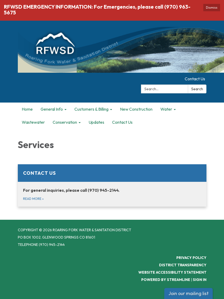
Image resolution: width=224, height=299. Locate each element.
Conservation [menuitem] (65, 122)
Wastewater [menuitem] (33, 122)
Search (197, 89)
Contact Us (195, 78)
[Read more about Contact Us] (112, 185)
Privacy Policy (191, 257)
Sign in (199, 279)
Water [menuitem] (166, 109)
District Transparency (182, 265)
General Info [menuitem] (52, 109)
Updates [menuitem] (96, 122)
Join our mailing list (188, 293)
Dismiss (211, 7)
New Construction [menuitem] (136, 109)
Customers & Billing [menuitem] (91, 109)
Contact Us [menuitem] (122, 122)
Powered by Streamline (165, 279)
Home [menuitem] (27, 109)
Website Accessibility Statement (172, 272)
